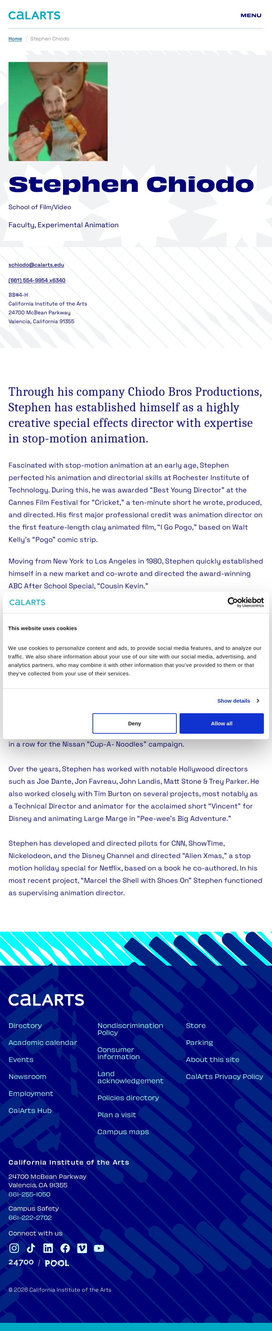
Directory (25, 1026)
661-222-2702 (30, 1218)
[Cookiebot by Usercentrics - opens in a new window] (233, 602)
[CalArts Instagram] (14, 1248)
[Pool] (57, 1263)
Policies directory (128, 1099)
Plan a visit (116, 1116)
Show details (233, 701)
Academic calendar (42, 1043)
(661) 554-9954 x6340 (37, 281)
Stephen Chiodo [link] (49, 39)
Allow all (221, 723)
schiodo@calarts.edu (36, 265)
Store (196, 1026)
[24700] (21, 1262)
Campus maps (123, 1133)
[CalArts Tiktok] (31, 1248)
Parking (199, 1043)
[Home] (34, 15)
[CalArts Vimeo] (82, 1248)
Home (15, 39)
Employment (30, 1094)
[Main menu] (252, 15)
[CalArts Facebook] (65, 1248)
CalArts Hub (30, 1111)
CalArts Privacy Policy (224, 1077)
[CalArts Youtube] (99, 1248)
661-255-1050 (29, 1195)
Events (21, 1060)
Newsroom (27, 1077)
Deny (134, 723)
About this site (212, 1060)
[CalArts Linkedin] (48, 1248)
